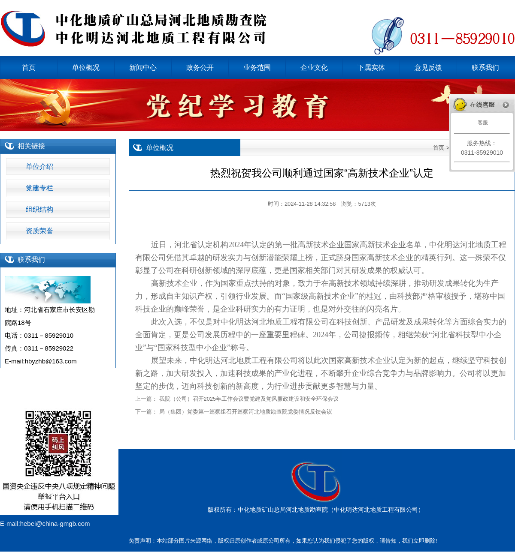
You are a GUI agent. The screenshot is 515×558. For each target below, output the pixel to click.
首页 (438, 147)
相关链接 (31, 146)
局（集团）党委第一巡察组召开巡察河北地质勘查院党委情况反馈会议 (245, 411)
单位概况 (159, 147)
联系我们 (31, 259)
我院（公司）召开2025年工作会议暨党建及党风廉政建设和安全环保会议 (249, 399)
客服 (482, 123)
